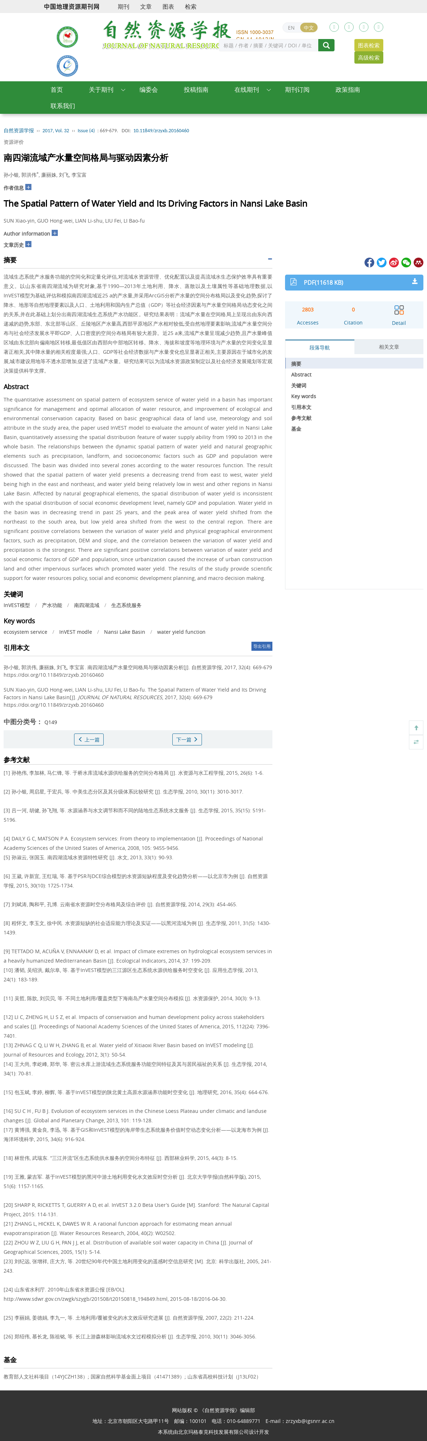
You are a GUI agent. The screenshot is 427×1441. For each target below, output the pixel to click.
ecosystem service (25, 631)
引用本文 (301, 407)
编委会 (148, 89)
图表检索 (369, 45)
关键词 (298, 385)
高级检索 (369, 57)
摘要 (296, 363)
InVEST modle (75, 631)
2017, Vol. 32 (56, 131)
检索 (191, 6)
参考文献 (301, 417)
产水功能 (52, 605)
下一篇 (187, 739)
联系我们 (63, 106)
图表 (168, 6)
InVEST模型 (17, 605)
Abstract (301, 374)
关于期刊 (101, 89)
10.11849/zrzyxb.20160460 (161, 131)
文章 (146, 6)
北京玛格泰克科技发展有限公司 (213, 1431)
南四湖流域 (86, 605)
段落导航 (320, 347)
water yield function (181, 631)
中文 (309, 27)
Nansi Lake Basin (124, 631)
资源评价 (14, 141)
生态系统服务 (126, 605)
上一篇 (89, 739)
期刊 (123, 6)
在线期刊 (246, 89)
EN (291, 27)
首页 (57, 89)
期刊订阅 (297, 89)
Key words (303, 396)
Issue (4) (86, 131)
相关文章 (389, 346)
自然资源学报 (19, 131)
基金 (296, 428)
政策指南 (348, 89)
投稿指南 (196, 89)
